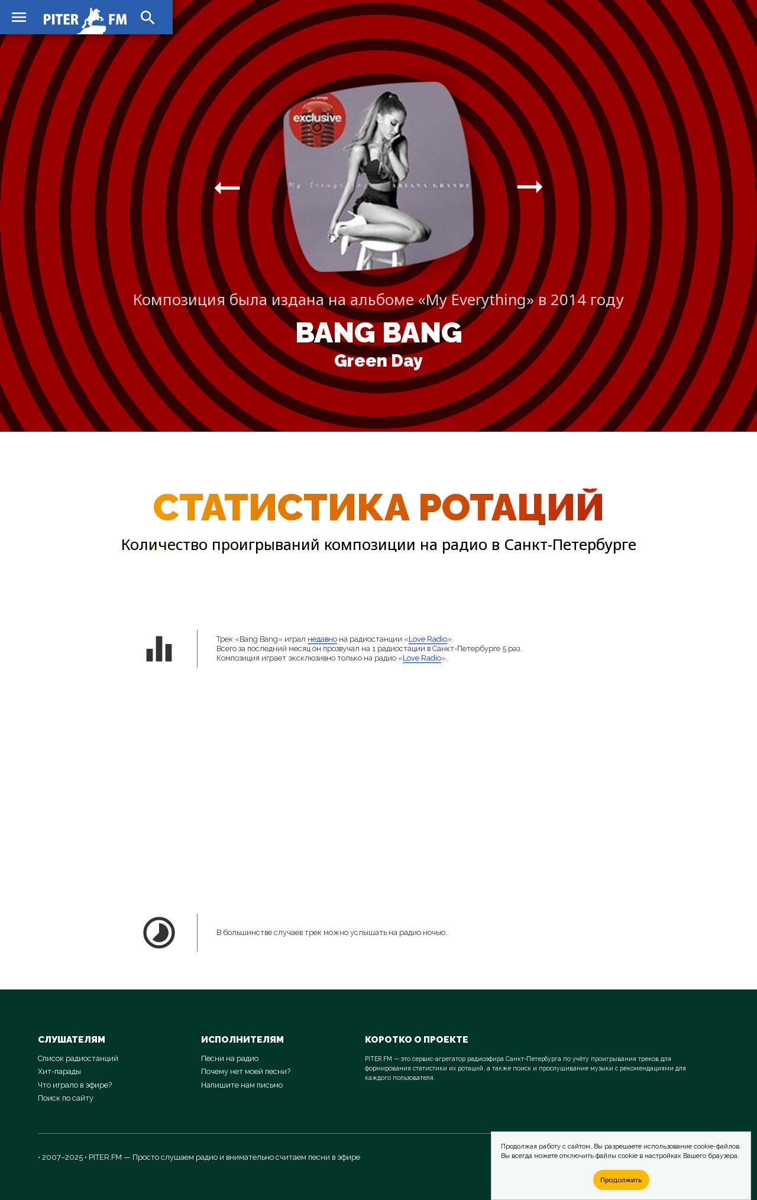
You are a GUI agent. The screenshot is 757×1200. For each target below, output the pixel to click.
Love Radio (428, 639)
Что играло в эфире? (75, 1085)
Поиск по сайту (65, 1098)
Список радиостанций (78, 1058)
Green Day (378, 361)
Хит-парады (59, 1071)
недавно (322, 639)
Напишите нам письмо (242, 1085)
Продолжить (621, 1179)
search (147, 17)
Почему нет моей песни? (245, 1071)
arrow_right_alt (227, 187)
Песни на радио (229, 1058)
